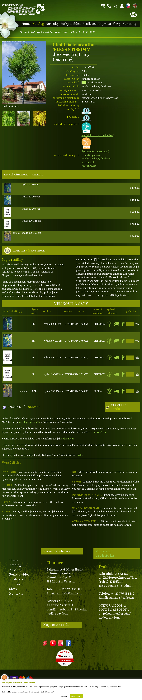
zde (80, 455)
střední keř (88, 162)
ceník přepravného (30, 422)
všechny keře (89, 165)
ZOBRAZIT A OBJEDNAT (29, 251)
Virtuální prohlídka (104, 553)
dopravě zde (99, 432)
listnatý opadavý (91, 155)
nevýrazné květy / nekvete (96, 158)
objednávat (67, 438)
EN (134, 5)
